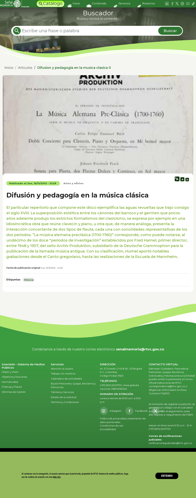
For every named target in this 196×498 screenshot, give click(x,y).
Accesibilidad (108, 429)
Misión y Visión (10, 371)
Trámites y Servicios (62, 392)
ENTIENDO (167, 475)
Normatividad (10, 381)
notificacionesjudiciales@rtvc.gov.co (170, 443)
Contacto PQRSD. (159, 393)
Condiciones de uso (111, 425)
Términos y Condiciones (65, 402)
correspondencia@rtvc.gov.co (167, 386)
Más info (57, 477)
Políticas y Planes (12, 386)
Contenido (99, 3)
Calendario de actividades (66, 378)
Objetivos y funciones (14, 376)
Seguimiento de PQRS (179, 414)
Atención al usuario (62, 368)
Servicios (124, 3)
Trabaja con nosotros (63, 373)
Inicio (76, 3)
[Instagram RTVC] (110, 411)
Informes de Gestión (14, 391)
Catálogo (52, 3)
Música (28, 279)
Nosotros (148, 3)
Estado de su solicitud (63, 397)
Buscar (170, 31)
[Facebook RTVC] (136, 411)
